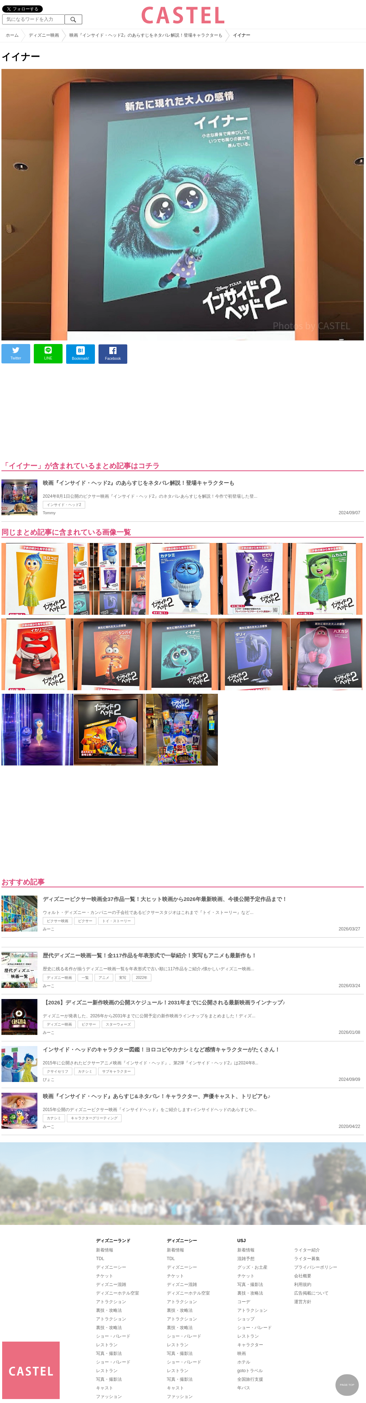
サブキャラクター (116, 1071)
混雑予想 (246, 1258)
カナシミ (85, 1071)
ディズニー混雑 (111, 1284)
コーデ (243, 1301)
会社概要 (302, 1275)
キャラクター (250, 1344)
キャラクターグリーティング (94, 1118)
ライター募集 (307, 1258)
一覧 (85, 978)
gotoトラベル (250, 1370)
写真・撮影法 (109, 1353)
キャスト (104, 1387)
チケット (104, 1275)
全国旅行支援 (250, 1379)
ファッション (109, 1396)
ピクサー (85, 921)
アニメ (104, 978)
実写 (122, 978)
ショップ (246, 1318)
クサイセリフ (57, 1071)
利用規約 (302, 1284)
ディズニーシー (111, 1267)
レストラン (107, 1344)
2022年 (141, 978)
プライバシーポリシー (315, 1267)
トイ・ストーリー (116, 921)
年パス (243, 1387)
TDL (100, 1258)
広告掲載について (311, 1293)
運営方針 (302, 1301)
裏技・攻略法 (109, 1310)
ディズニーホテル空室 (117, 1293)
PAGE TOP (347, 1384)
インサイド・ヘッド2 (64, 505)
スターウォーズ (118, 1024)
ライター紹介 (307, 1250)
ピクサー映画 (57, 921)
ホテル (243, 1362)
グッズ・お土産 (252, 1267)
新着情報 (104, 1250)
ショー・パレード (113, 1336)
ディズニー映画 (59, 978)
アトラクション (111, 1301)
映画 (241, 1353)
